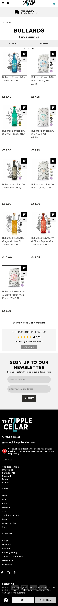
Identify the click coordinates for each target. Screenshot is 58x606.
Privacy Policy (9, 552)
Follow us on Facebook (2, 572)
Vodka (5, 511)
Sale (4, 527)
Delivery (6, 544)
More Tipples (9, 523)
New (4, 495)
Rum (4, 503)
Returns (6, 548)
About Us (7, 564)
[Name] (29, 379)
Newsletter (8, 560)
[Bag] (54, 3)
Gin (4, 499)
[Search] (8, 3)
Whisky (6, 507)
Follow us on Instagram (8, 572)
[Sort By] (14, 43)
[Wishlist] (13, 3)
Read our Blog (15, 572)
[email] (29, 389)
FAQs (5, 540)
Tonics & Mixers (10, 515)
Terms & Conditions (12, 556)
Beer (4, 519)
